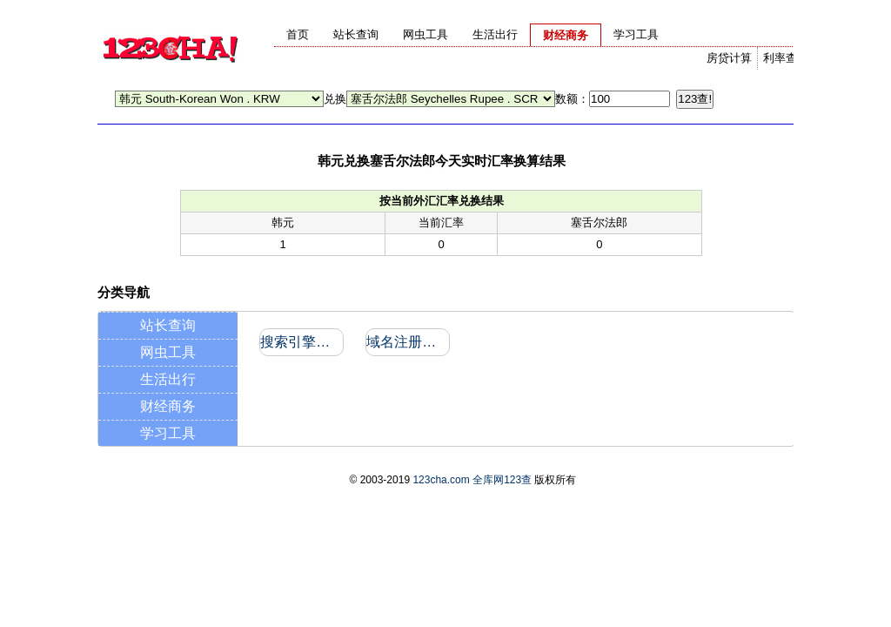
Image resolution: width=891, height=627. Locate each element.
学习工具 (168, 433)
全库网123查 (502, 480)
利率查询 (785, 57)
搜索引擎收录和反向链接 (300, 341)
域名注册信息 (406, 341)
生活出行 (168, 379)
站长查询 (168, 325)
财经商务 (168, 406)
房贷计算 (729, 57)
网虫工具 (168, 352)
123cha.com (440, 480)
